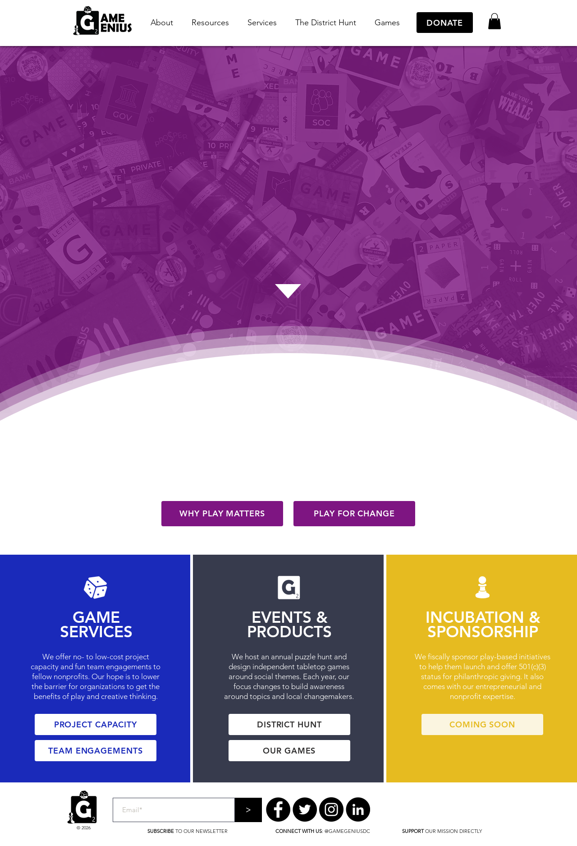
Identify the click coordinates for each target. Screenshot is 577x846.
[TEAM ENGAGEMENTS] (95, 750)
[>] (248, 810)
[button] (162, 22)
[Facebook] (278, 809)
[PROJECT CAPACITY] (95, 724)
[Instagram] (331, 809)
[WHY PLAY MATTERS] (222, 513)
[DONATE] (445, 22)
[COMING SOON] (482, 724)
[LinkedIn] (358, 809)
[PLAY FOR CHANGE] (354, 513)
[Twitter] (305, 809)
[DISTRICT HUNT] (289, 724)
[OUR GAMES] (289, 750)
